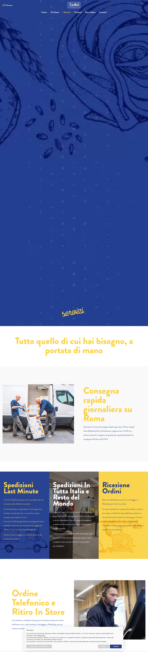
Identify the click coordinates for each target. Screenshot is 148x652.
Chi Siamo (54, 12)
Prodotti (78, 12)
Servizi (67, 12)
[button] (120, 630)
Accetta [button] (115, 646)
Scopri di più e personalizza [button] (39, 646)
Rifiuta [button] (103, 646)
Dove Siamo (90, 12)
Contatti (102, 12)
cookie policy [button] (41, 635)
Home (44, 12)
